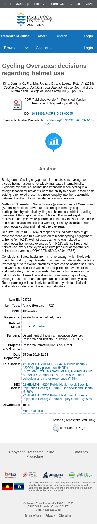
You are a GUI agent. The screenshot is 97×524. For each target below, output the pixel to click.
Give (89, 4)
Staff (7, 4)
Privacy (50, 515)
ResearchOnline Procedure (40, 454)
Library (39, 4)
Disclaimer (65, 515)
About (43, 36)
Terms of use (33, 515)
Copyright (17, 452)
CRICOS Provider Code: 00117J (48, 506)
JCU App (22, 4)
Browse (10, 48)
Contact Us (45, 48)
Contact (75, 4)
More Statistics (33, 411)
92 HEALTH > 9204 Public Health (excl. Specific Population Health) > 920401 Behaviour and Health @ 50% (58, 388)
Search (62, 36)
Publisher (39, 326)
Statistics (80, 452)
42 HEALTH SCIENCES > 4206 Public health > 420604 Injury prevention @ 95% (55, 366)
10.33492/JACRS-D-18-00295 (52, 113)
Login (88, 36)
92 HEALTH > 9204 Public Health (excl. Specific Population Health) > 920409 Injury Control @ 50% (57, 397)
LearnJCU (56, 4)
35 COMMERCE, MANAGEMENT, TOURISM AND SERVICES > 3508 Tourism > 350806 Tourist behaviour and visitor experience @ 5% (57, 375)
